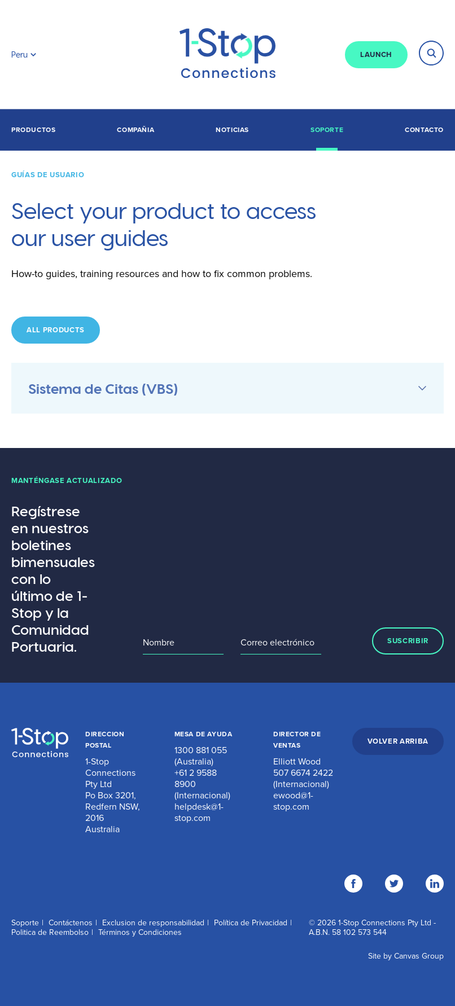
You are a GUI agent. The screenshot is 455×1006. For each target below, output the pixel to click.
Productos (33, 130)
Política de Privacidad (250, 923)
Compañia (135, 130)
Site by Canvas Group (406, 956)
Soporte (326, 130)
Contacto (424, 130)
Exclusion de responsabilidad (153, 923)
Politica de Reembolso (50, 932)
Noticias (232, 130)
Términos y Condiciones (140, 932)
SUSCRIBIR (407, 640)
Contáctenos (71, 923)
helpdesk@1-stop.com (199, 812)
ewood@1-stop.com (293, 801)
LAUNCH (376, 54)
